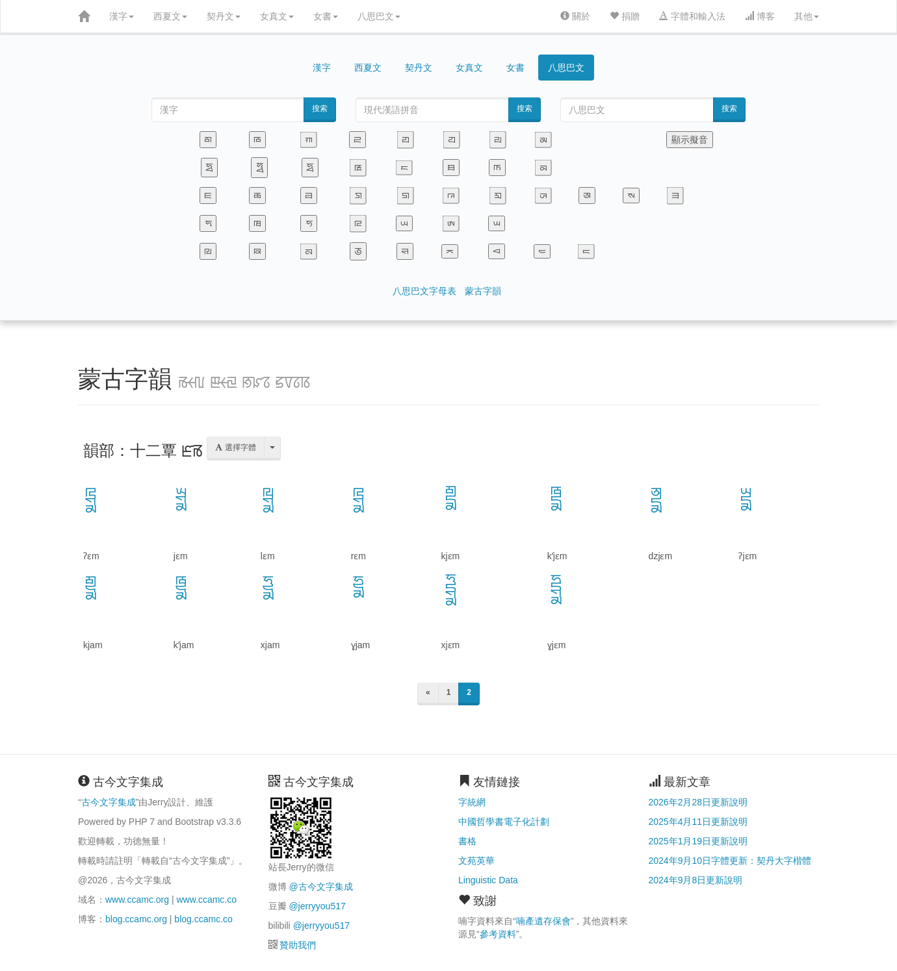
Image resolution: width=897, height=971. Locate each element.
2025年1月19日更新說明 (698, 841)
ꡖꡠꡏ (91, 499)
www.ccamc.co (206, 899)
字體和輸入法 (692, 16)
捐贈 (625, 16)
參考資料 (498, 934)
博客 (760, 16)
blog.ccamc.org (136, 919)
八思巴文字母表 (424, 291)
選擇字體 (235, 447)
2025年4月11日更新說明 (698, 821)
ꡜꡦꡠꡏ (450, 590)
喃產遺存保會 (543, 921)
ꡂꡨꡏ (91, 588)
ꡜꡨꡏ (268, 588)
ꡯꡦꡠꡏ (556, 589)
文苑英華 (476, 860)
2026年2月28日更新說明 (698, 802)
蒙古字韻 (483, 291)
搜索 (320, 108)
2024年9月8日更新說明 (696, 880)
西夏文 (170, 16)
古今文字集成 (108, 802)
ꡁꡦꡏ (556, 499)
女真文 (277, 16)
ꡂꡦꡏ (450, 498)
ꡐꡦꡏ (656, 499)
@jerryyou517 (317, 906)
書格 (467, 841)
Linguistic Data (488, 880)
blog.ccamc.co (203, 919)
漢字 (121, 16)
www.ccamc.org (137, 899)
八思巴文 (379, 16)
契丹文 (223, 16)
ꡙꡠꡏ (268, 499)
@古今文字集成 (320, 886)
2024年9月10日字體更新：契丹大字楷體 (730, 860)
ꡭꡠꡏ (181, 499)
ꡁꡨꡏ (181, 588)
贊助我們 (298, 945)
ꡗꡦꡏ (746, 499)
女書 (325, 16)
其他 (806, 16)
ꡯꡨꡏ (359, 587)
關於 (575, 16)
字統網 (472, 802)
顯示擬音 (689, 139)
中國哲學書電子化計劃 (503, 821)
